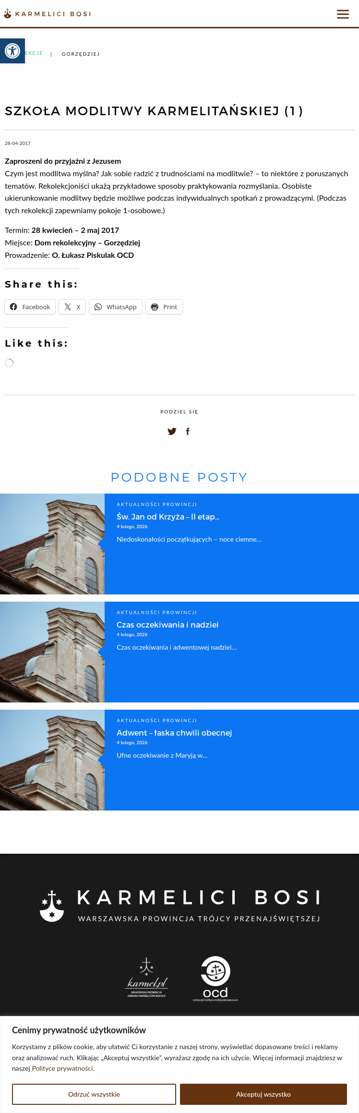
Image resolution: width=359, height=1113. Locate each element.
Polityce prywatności (62, 1068)
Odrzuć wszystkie (94, 1094)
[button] (12, 50)
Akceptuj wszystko (263, 1094)
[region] (179, 1064)
